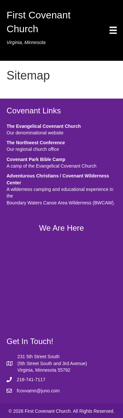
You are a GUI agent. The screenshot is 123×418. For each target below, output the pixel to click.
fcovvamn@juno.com (38, 390)
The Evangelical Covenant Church (44, 126)
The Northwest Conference (36, 142)
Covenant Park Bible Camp (36, 159)
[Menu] (113, 30)
